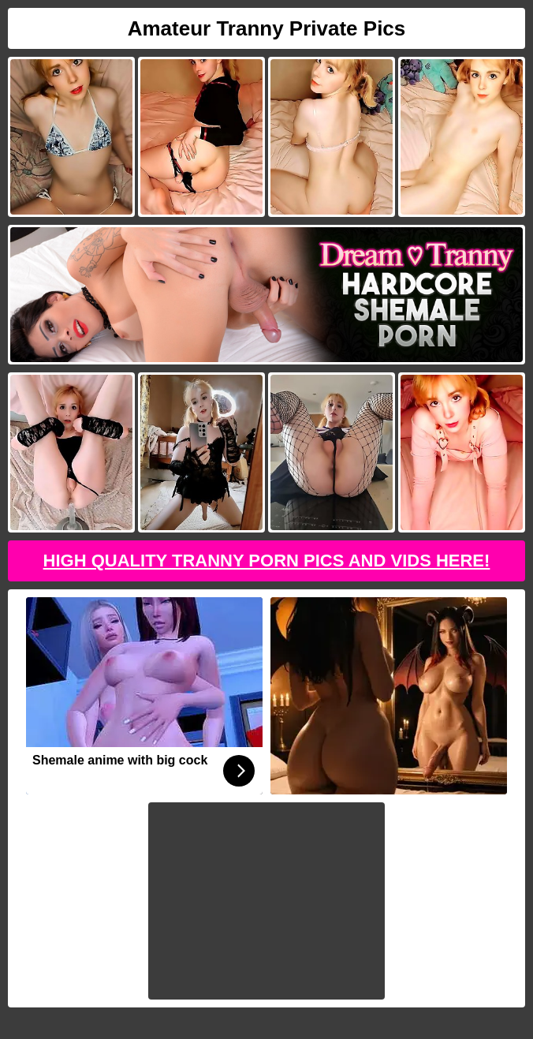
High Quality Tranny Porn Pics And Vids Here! (266, 560)
